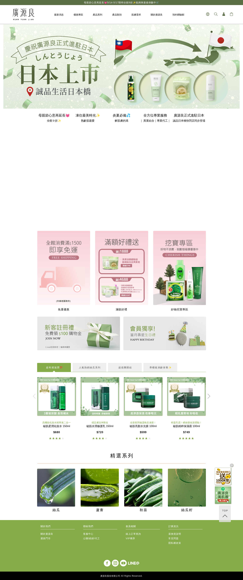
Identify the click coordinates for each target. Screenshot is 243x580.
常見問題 (173, 538)
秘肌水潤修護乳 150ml (99, 426)
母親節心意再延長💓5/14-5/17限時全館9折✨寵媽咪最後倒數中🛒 (121, 2)
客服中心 (88, 534)
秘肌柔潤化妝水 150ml (56, 426)
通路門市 (45, 538)
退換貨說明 (174, 534)
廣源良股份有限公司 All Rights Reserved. (121, 576)
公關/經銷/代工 (91, 538)
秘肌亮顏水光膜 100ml (143, 426)
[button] (19, 75)
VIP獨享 (130, 538)
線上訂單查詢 (133, 534)
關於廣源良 (46, 534)
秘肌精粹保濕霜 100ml (186, 426)
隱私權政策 (174, 543)
